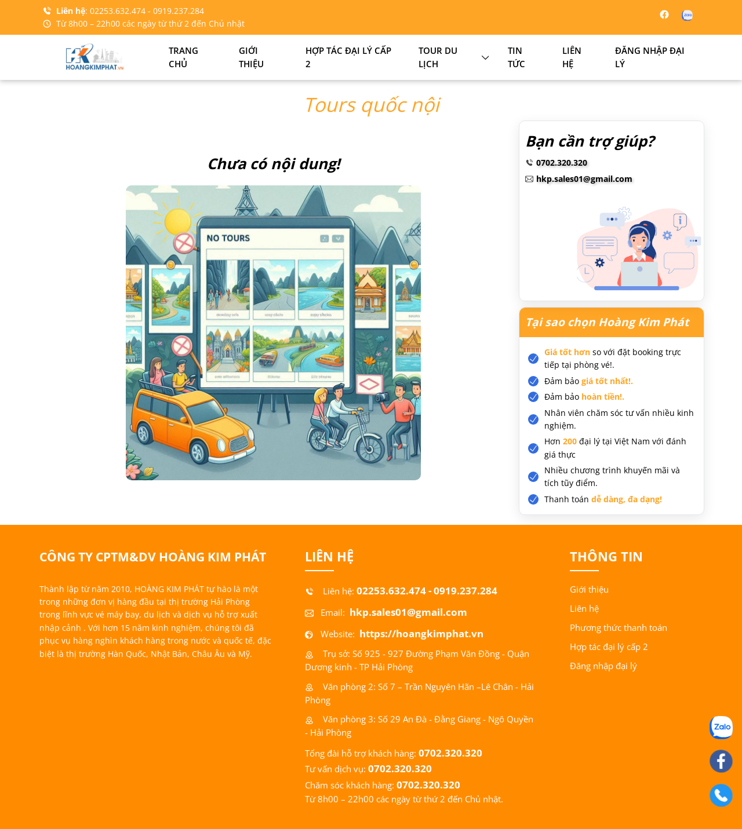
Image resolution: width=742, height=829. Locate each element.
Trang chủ (183, 57)
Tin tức (516, 57)
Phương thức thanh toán (618, 627)
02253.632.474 (119, 10)
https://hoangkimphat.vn (420, 633)
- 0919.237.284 (176, 10)
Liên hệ (571, 57)
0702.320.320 (561, 162)
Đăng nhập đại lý (650, 57)
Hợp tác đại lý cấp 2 (348, 57)
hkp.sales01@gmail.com (584, 178)
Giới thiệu (251, 57)
